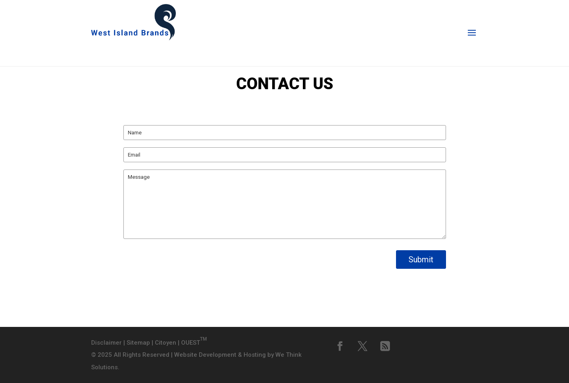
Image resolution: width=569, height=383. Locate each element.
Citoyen (165, 342)
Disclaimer (106, 342)
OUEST (194, 342)
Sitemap (138, 342)
